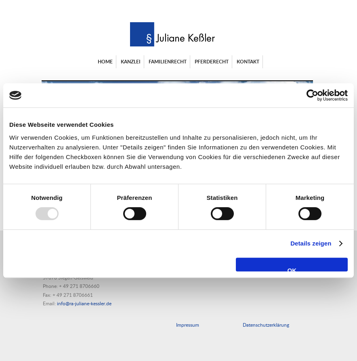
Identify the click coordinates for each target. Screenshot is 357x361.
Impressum (187, 324)
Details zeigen (310, 243)
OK (291, 269)
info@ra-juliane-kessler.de (84, 303)
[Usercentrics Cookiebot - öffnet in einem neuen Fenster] (312, 95)
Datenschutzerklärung (266, 324)
